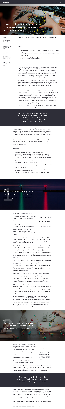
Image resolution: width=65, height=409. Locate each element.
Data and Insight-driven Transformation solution (45, 222)
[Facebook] (4, 63)
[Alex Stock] (5, 39)
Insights (12, 2)
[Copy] (4, 65)
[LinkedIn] (10, 63)
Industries (21, 2)
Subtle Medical (45, 73)
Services (16, 2)
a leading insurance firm (21, 252)
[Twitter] (7, 63)
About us (29, 2)
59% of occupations (26, 296)
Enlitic (39, 73)
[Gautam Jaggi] (6, 45)
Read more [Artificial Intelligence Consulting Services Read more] (41, 359)
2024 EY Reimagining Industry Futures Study (25, 401)
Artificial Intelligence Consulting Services (44, 353)
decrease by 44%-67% (31, 95)
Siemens (29, 73)
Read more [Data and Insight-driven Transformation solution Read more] (41, 227)
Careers (25, 2)
